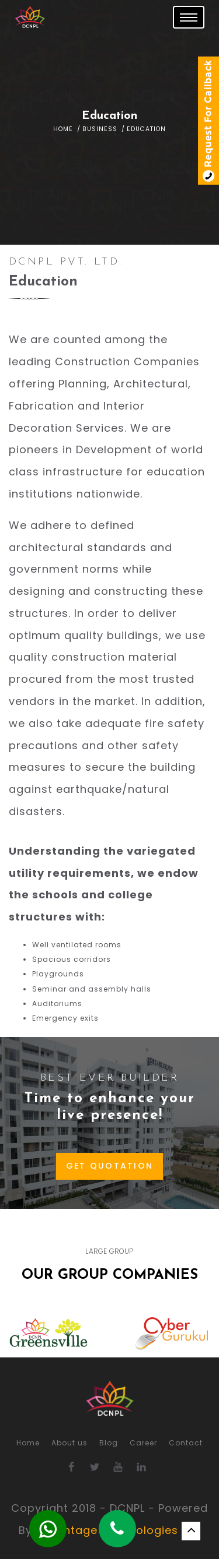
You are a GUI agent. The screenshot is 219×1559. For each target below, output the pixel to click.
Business (99, 129)
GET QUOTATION (110, 1166)
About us (69, 1443)
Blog (108, 1443)
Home (63, 129)
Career (143, 1443)
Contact (186, 1443)
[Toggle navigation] (188, 17)
